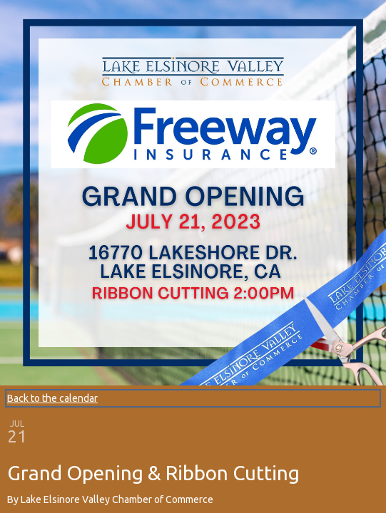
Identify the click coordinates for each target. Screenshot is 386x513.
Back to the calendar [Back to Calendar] (52, 398)
